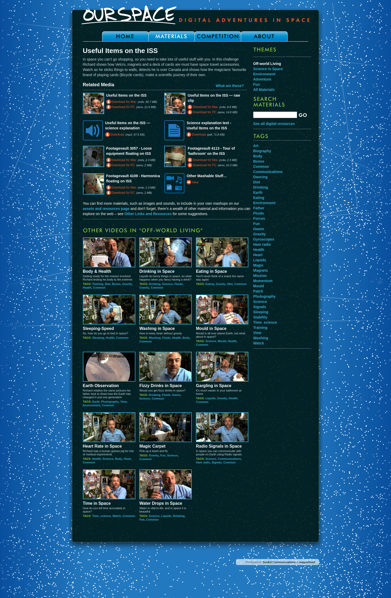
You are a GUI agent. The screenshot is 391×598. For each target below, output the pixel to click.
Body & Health (97, 271)
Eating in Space (211, 271)
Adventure (262, 79)
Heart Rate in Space (102, 446)
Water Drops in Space (160, 503)
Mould (222, 341)
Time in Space (97, 503)
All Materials (264, 90)
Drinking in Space (156, 271)
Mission (260, 276)
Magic (258, 265)
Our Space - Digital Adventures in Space (195, 14)
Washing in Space (157, 328)
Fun (162, 455)
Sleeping (98, 337)
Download (117, 134)
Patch (258, 291)
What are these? (230, 86)
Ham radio (203, 462)
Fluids (178, 283)
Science (167, 283)
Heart (127, 458)
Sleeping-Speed (98, 328)
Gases (176, 394)
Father (258, 208)
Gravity (127, 283)
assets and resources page (106, 209)
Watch (116, 515)
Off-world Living (267, 64)
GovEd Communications (279, 562)
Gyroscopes (263, 239)
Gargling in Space (213, 385)
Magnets (260, 270)
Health (87, 287)
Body (186, 337)
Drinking (155, 283)
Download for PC (123, 107)
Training (97, 283)
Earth (96, 401)
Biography (262, 151)
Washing (155, 337)
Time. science (101, 515)
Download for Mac (124, 102)
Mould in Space (211, 328)
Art (256, 146)
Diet (107, 283)
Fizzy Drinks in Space (160, 385)
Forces (259, 218)
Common (99, 287)
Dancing (260, 177)
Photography (110, 401)
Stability (260, 317)
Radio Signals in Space (219, 446)
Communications (229, 458)
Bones (116, 283)
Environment (91, 405)
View (195, 182)
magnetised (307, 562)
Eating (210, 283)
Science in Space (268, 69)
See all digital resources (274, 124)
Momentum (263, 281)
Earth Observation (101, 385)
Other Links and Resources (148, 214)
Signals (216, 462)
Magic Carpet (152, 446)
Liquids (211, 398)
